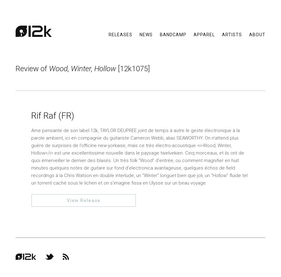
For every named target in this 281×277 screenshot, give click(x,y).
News (146, 34)
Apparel (204, 34)
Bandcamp (173, 34)
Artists (232, 34)
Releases (120, 34)
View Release (84, 200)
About (257, 34)
